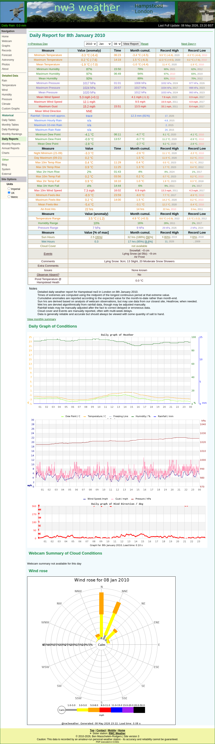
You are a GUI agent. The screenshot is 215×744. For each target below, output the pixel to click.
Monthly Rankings (12, 134)
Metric (13, 197)
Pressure (7, 99)
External (6, 173)
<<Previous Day (38, 43)
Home (5, 36)
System (6, 169)
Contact (101, 730)
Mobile (112, 730)
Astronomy (8, 59)
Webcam (7, 41)
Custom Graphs (11, 108)
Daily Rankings (10, 129)
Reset (144, 43)
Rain (4, 80)
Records (6, 50)
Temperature (9, 85)
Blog (4, 164)
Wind (5, 89)
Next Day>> (188, 43)
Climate (6, 103)
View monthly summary (41, 319)
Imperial (14, 189)
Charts (5, 152)
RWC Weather (117, 733)
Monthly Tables (10, 124)
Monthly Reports (11, 143)
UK (11, 193)
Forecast (7, 55)
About (5, 68)
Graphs (6, 45)
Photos (6, 64)
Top (92, 730)
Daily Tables (8, 120)
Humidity (7, 94)
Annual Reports (11, 148)
